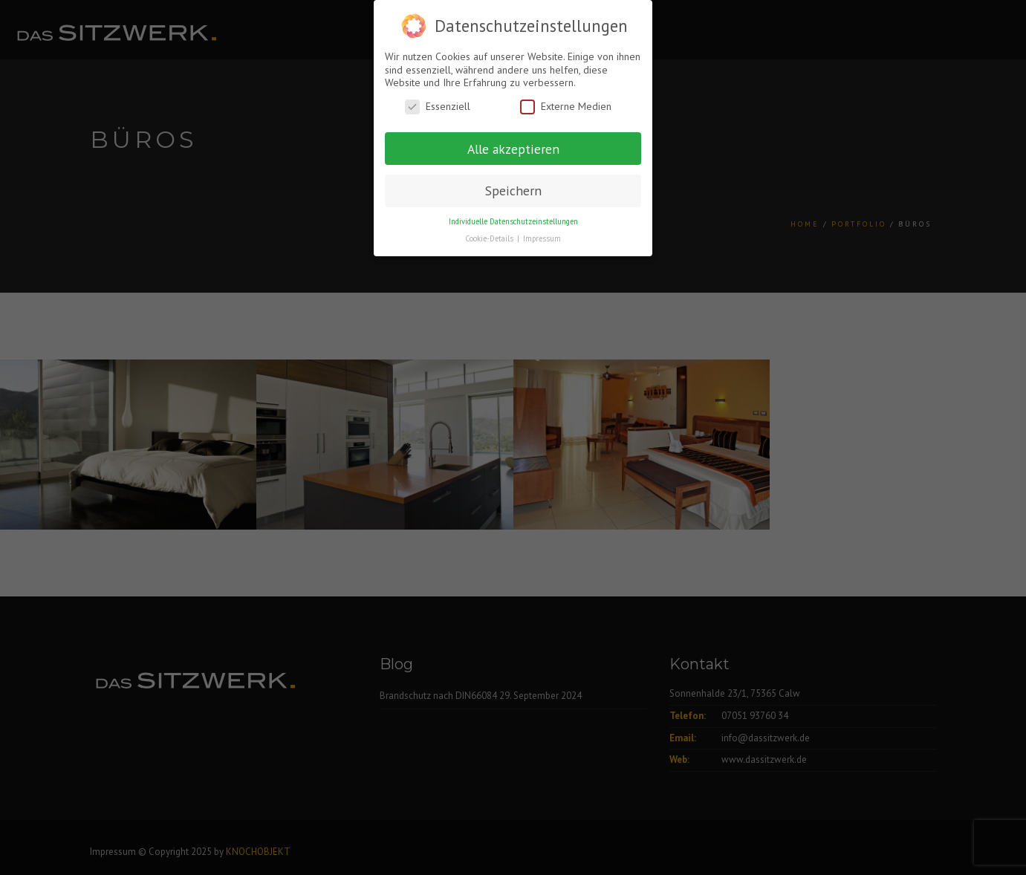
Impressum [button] (542, 238)
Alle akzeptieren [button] (513, 148)
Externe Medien (565, 107)
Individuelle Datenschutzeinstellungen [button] (513, 221)
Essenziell (437, 107)
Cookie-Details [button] (490, 238)
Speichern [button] (513, 190)
